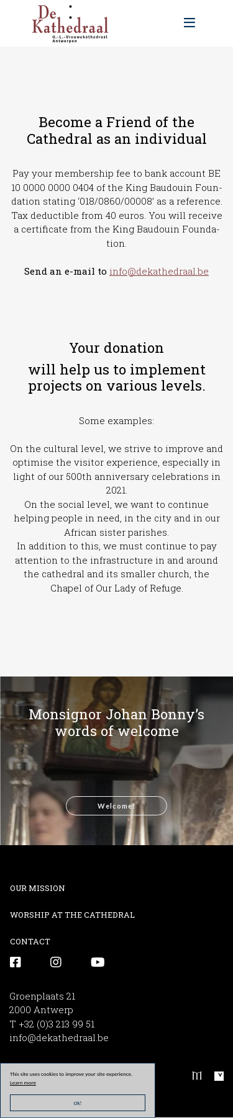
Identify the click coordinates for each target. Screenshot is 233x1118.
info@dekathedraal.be (159, 271)
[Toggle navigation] (189, 23)
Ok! (78, 1102)
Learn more (23, 1082)
